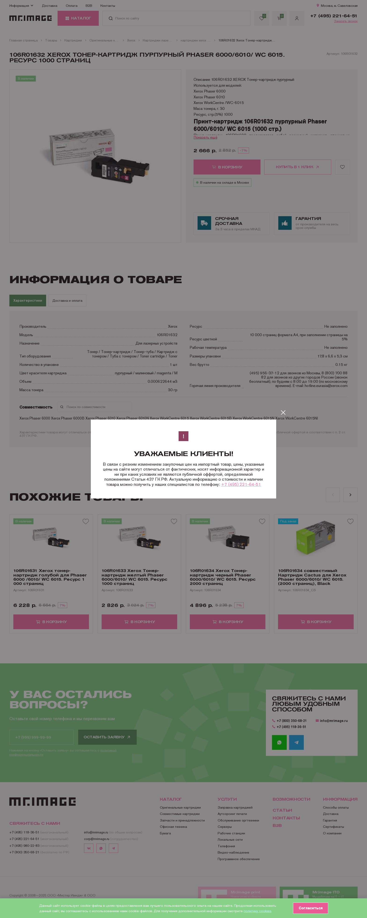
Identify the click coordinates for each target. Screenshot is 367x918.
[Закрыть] (283, 412)
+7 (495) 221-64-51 (241, 484)
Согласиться (310, 908)
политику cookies (257, 911)
